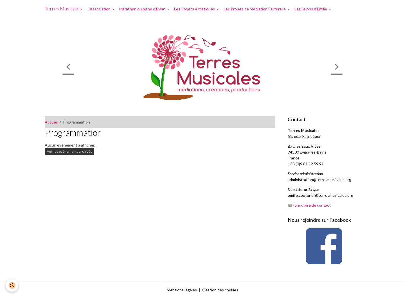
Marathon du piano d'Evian (142, 8)
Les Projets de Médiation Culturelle (255, 8)
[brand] (63, 8)
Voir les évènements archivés (69, 151)
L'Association (99, 8)
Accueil (51, 122)
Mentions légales (182, 289)
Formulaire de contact (311, 205)
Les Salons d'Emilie (311, 8)
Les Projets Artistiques (195, 8)
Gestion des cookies (220, 289)
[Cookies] (12, 285)
